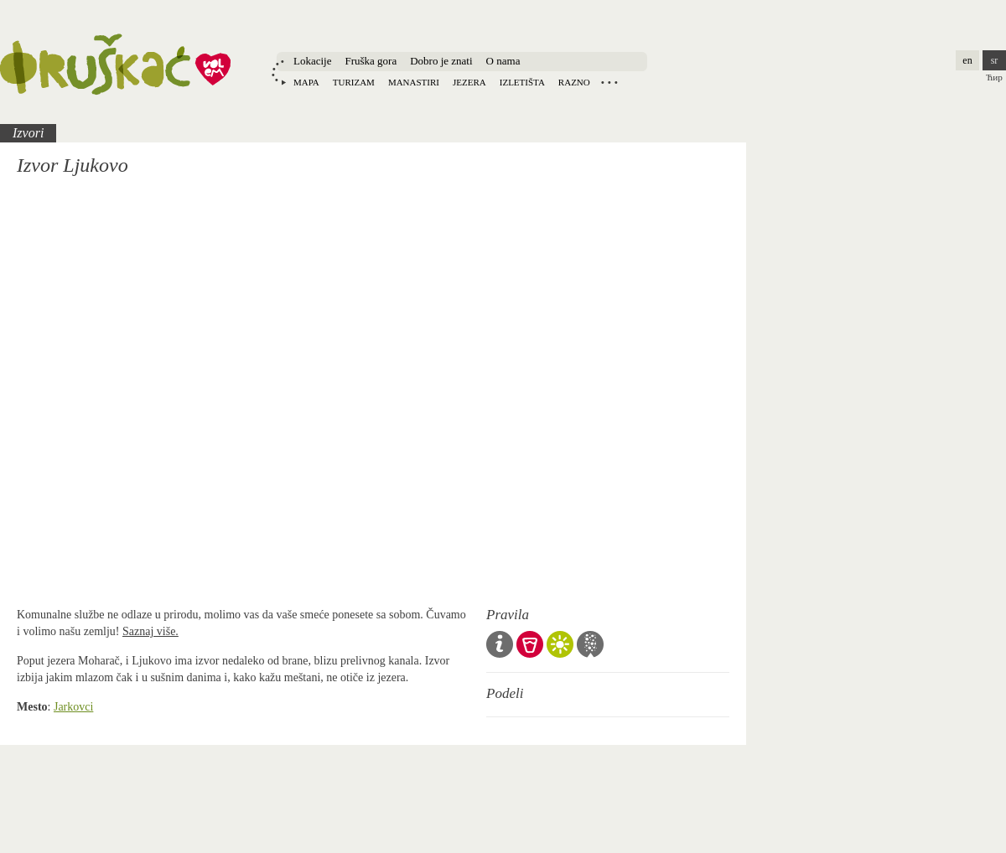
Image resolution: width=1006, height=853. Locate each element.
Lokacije (312, 60)
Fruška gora (371, 60)
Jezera (469, 82)
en (967, 60)
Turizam (354, 82)
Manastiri (413, 82)
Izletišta (522, 82)
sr (994, 60)
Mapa (306, 82)
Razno (574, 82)
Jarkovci (73, 706)
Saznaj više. (150, 631)
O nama (503, 60)
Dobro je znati (441, 60)
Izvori (28, 133)
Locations (609, 82)
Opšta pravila (499, 644)
